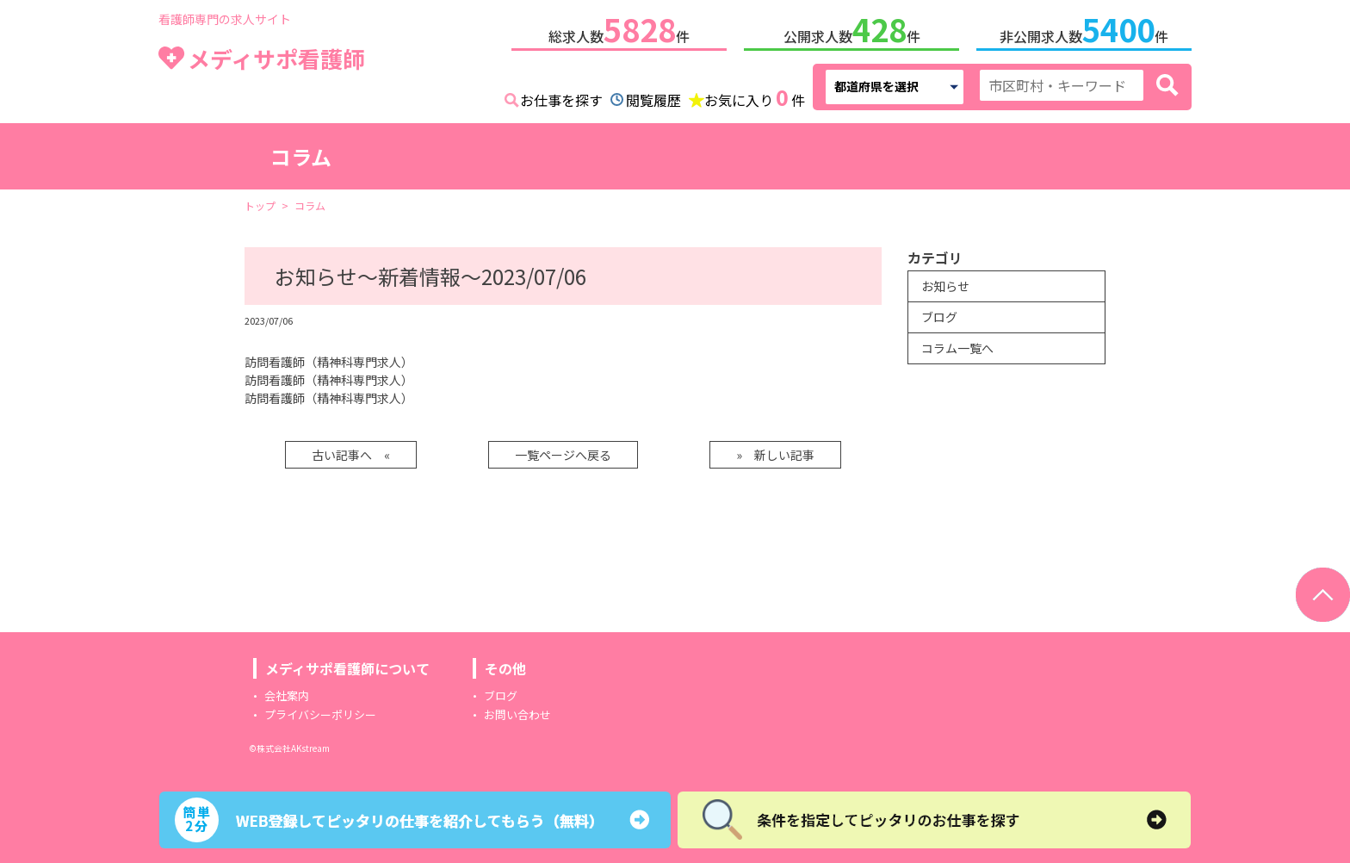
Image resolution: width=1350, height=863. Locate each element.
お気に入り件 (754, 95)
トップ (260, 202)
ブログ (939, 313)
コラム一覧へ (957, 344)
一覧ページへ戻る (563, 451)
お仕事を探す (561, 96)
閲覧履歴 (653, 96)
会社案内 (286, 692)
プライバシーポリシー (320, 711)
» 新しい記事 (775, 451)
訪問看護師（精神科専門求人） (329, 358)
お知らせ (945, 282)
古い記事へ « (351, 451)
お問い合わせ (517, 711)
